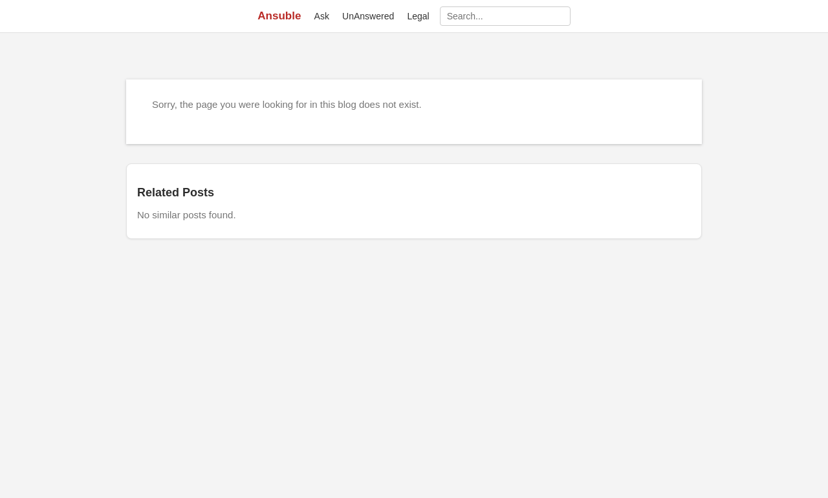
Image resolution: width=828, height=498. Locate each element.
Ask (321, 16)
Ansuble (279, 16)
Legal (418, 16)
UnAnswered (368, 16)
